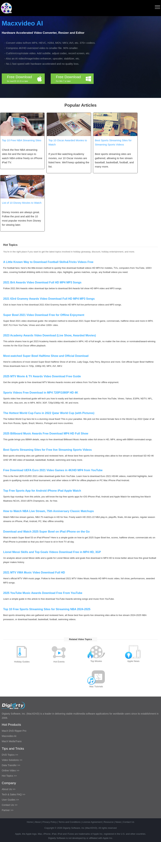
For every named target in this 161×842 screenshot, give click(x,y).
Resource (109, 822)
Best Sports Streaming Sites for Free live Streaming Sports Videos (47, 449)
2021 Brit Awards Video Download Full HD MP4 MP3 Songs (42, 282)
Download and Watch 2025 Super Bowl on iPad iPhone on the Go (46, 531)
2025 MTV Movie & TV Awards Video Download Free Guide (42, 376)
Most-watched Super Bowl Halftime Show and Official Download (45, 355)
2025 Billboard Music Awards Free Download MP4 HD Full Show (45, 433)
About (38, 822)
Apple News (133, 661)
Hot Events (59, 661)
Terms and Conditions (69, 822)
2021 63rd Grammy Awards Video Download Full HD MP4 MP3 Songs (49, 298)
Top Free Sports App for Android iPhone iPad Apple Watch (42, 490)
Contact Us (128, 822)
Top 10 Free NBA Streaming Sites (21, 140)
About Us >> (8, 789)
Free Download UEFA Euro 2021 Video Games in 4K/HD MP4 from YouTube (52, 470)
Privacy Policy (49, 822)
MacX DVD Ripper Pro (14, 730)
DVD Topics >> (10, 754)
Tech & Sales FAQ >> (13, 794)
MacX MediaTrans (12, 741)
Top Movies (96, 661)
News (118, 822)
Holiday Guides (21, 661)
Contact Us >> (10, 805)
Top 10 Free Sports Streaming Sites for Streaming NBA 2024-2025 (46, 609)
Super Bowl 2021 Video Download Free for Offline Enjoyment (43, 314)
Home (30, 822)
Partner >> (7, 810)
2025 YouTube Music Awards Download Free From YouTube (42, 592)
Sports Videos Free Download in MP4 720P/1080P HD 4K (40, 392)
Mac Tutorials (96, 686)
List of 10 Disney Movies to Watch (21, 202)
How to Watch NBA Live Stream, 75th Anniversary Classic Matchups (48, 511)
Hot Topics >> (9, 775)
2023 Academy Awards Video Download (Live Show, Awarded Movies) (49, 335)
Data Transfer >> (11, 765)
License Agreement (92, 822)
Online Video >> (10, 770)
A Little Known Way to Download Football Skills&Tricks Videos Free (48, 262)
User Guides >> (10, 799)
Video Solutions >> (12, 760)
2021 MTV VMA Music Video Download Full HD (34, 572)
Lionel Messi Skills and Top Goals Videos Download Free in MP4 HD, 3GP (52, 552)
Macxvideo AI (22, 23)
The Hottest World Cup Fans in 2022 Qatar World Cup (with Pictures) (48, 413)
